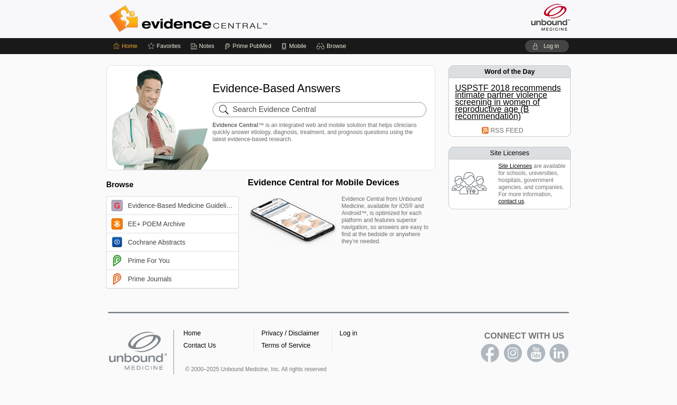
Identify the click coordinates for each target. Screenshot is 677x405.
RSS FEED (506, 130)
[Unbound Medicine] (550, 17)
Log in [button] (348, 333)
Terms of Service (285, 345)
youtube (536, 353)
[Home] (125, 46)
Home (192, 333)
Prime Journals (141, 279)
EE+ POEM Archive (148, 224)
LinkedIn (559, 353)
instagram (513, 353)
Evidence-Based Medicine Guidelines (174, 205)
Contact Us (199, 345)
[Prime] (247, 46)
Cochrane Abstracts (148, 242)
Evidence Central (225, 19)
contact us (511, 201)
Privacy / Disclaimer (290, 333)
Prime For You (140, 260)
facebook (489, 353)
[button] (332, 46)
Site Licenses (515, 166)
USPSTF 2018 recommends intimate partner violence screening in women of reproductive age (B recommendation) (508, 102)
